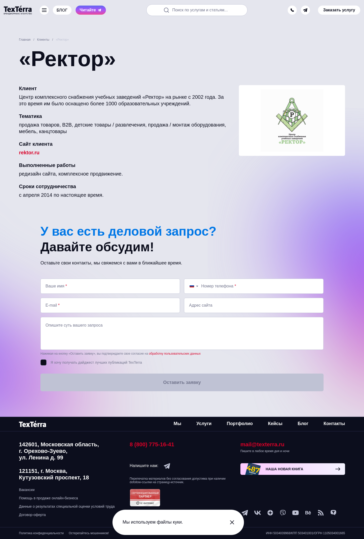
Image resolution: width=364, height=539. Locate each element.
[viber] (282, 512)
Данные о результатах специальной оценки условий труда (67, 506)
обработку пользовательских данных (175, 353)
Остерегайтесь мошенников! (89, 533)
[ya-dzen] (270, 512)
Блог (303, 423)
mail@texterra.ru (262, 444)
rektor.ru (29, 152)
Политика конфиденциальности (41, 533)
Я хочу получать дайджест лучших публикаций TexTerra (96, 362)
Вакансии (27, 490)
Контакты (334, 423)
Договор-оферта (32, 515)
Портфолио (240, 423)
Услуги (204, 423)
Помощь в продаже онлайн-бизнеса (48, 498)
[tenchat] (333, 512)
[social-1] (320, 512)
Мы (177, 423)
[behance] (308, 512)
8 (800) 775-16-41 (152, 444)
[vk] (257, 512)
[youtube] (295, 512)
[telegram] (305, 10)
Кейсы (275, 423)
